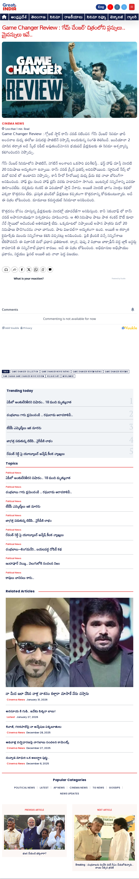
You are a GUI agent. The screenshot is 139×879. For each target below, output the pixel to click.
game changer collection (25, 372)
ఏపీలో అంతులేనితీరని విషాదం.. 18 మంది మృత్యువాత (39, 402)
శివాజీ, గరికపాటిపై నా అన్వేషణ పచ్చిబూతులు (33, 726)
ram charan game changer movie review (23, 376)
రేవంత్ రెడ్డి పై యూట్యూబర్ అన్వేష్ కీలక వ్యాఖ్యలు (36, 453)
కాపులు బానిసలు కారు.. (20, 577)
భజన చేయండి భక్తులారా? (34, 853)
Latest (11, 717)
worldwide (68, 376)
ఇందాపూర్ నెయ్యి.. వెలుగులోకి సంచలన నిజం (33, 563)
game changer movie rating (55, 372)
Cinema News (13, 123)
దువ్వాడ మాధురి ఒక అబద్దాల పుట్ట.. (27, 757)
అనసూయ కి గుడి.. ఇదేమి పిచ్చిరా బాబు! (31, 711)
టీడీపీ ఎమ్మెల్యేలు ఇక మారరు (24, 427)
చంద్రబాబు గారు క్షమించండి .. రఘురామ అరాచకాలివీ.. (40, 414)
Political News (13, 472)
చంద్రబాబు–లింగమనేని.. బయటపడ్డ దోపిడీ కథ (34, 549)
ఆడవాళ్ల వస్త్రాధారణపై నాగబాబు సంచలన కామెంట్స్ (37, 742)
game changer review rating (87, 372)
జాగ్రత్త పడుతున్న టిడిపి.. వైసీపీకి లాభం (30, 440)
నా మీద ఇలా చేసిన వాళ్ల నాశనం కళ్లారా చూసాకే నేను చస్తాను (47, 693)
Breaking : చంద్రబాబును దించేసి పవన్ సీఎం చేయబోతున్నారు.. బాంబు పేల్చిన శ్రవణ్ (104, 866)
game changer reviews (116, 372)
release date (53, 376)
